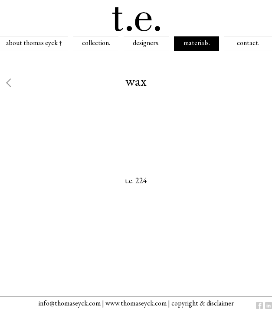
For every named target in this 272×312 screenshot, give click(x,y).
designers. (146, 42)
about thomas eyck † (34, 42)
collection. (96, 42)
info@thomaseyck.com (70, 303)
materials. (197, 42)
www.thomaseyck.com (136, 303)
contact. (248, 42)
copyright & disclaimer (202, 303)
